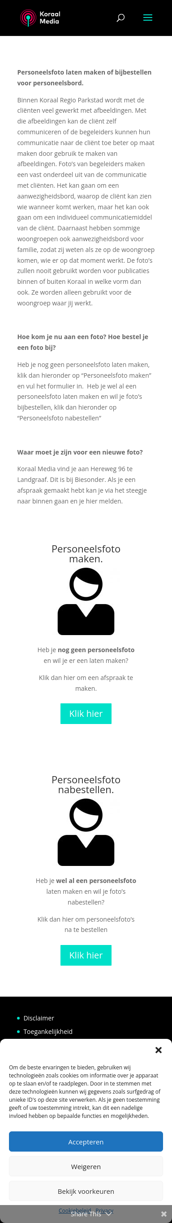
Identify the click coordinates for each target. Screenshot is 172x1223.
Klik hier (86, 713)
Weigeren (86, 1166)
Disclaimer (38, 1018)
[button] (158, 1050)
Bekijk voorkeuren (86, 1191)
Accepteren (86, 1141)
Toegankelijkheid (48, 1031)
